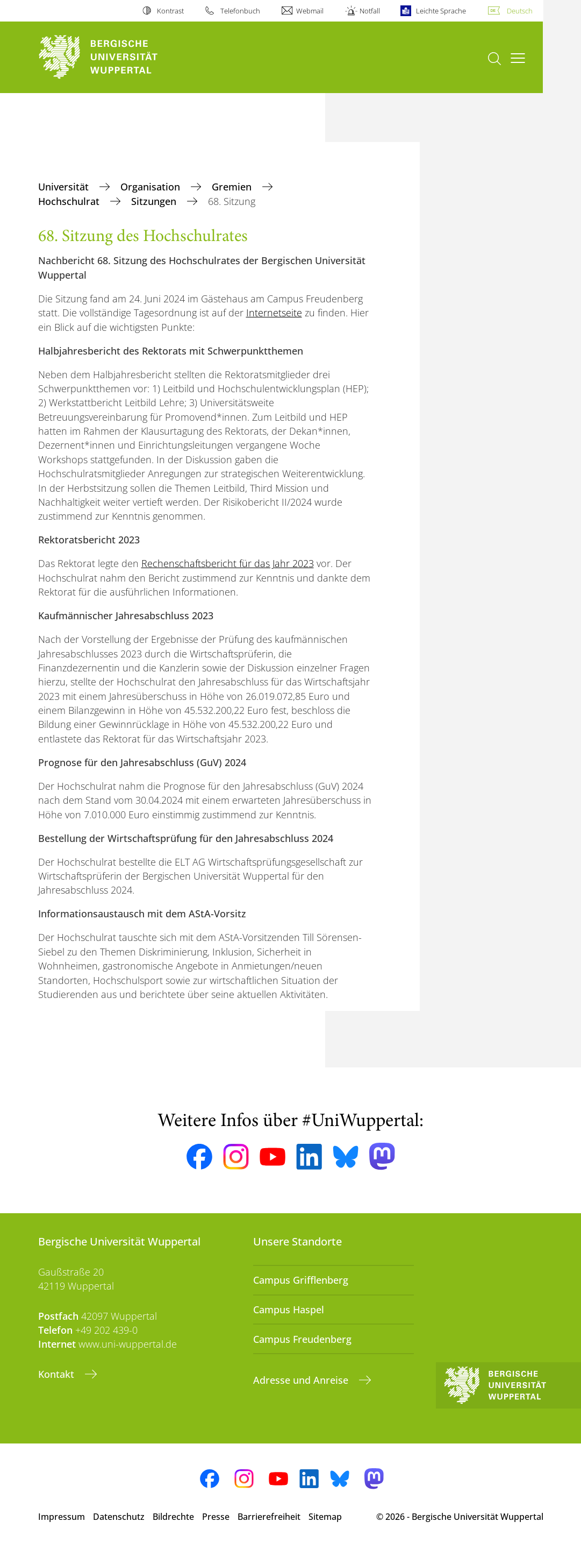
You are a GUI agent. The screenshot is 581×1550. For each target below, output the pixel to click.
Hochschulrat (70, 201)
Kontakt (57, 1374)
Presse (215, 1517)
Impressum (61, 1517)
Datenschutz (119, 1517)
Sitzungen (155, 201)
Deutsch (520, 11)
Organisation (151, 186)
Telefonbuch (240, 11)
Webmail (310, 11)
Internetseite (274, 312)
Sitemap (325, 1517)
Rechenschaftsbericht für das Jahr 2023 (227, 563)
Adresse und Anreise (302, 1380)
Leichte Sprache (441, 11)
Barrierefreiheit (269, 1517)
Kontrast (170, 11)
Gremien (233, 186)
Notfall (370, 11)
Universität (64, 186)
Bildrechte (173, 1517)
